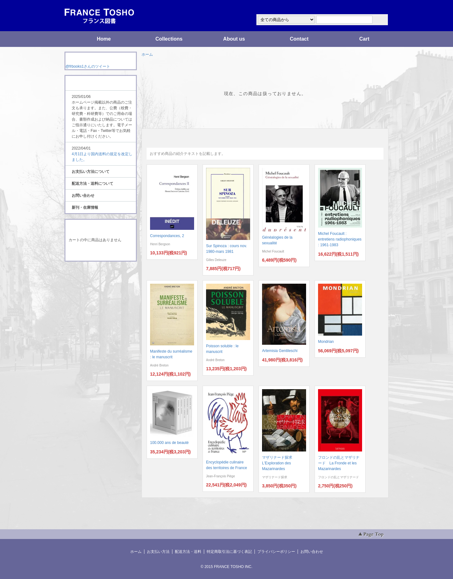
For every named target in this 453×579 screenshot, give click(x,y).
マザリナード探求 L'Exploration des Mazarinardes (279, 463)
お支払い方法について (90, 171)
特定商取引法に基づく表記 (229, 551)
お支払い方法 (158, 551)
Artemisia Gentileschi (280, 351)
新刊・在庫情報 (85, 207)
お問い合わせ (83, 195)
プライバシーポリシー (276, 551)
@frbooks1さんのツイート (87, 66)
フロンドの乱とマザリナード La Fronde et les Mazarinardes (339, 463)
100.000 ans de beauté (169, 442)
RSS (90, 273)
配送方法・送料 (188, 551)
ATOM (94, 279)
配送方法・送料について (92, 183)
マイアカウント (370, 7)
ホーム (147, 54)
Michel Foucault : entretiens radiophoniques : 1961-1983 (339, 239)
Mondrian (326, 341)
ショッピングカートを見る (100, 252)
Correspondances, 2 (167, 236)
